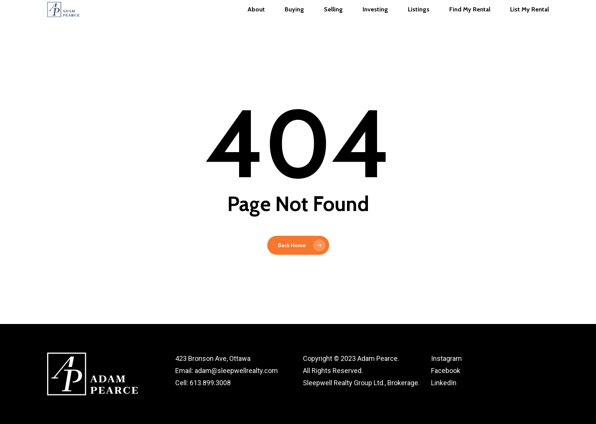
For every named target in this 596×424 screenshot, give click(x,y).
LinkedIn (444, 383)
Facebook (445, 371)
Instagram (446, 358)
